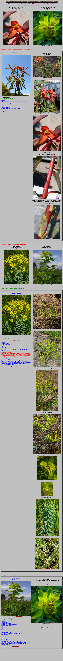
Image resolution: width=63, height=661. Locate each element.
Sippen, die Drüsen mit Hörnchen (21, 366)
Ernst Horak (50, 77)
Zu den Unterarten (16, 340)
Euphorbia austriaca (15, 646)
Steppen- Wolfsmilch (16, 292)
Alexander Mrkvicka (50, 45)
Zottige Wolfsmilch (16, 578)
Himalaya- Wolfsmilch (16, 52)
